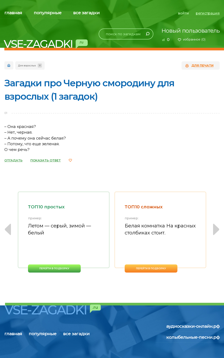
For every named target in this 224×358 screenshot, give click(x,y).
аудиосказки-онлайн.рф (193, 326)
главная (13, 12)
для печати (202, 65)
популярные (47, 12)
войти (183, 13)
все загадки (86, 12)
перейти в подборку (54, 268)
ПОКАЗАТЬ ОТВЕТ (45, 160)
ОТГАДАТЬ (13, 160)
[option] (63, 232)
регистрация (208, 13)
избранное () (194, 39)
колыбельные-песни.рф (193, 337)
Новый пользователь (190, 30)
